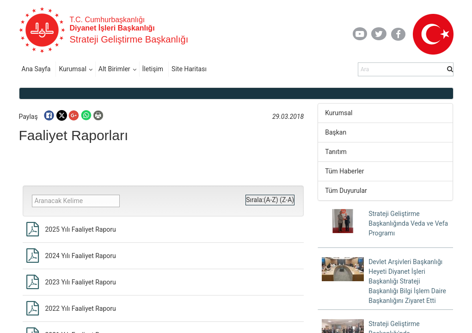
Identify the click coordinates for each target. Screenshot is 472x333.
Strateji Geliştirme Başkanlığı (129, 39)
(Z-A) (287, 200)
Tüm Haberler (344, 171)
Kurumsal (72, 69)
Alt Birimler (114, 69)
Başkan (335, 132)
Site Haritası (189, 69)
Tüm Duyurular (346, 190)
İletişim (153, 69)
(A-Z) (271, 200)
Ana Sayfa (36, 69)
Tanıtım (336, 151)
